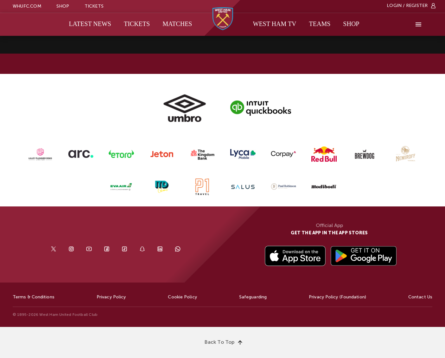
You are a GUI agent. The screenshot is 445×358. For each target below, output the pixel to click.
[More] (418, 24)
